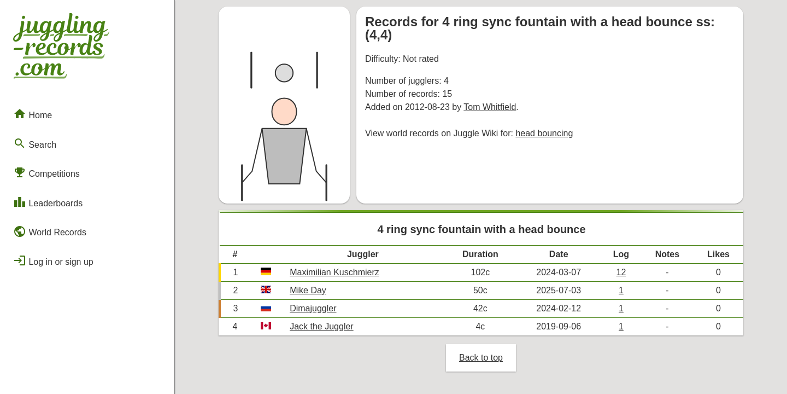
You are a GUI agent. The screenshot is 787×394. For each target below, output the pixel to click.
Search (34, 143)
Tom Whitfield (489, 107)
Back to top (481, 357)
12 (621, 272)
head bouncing (544, 133)
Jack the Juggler (322, 326)
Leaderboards (48, 201)
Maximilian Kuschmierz (334, 272)
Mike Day (308, 290)
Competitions (46, 172)
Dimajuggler (313, 308)
